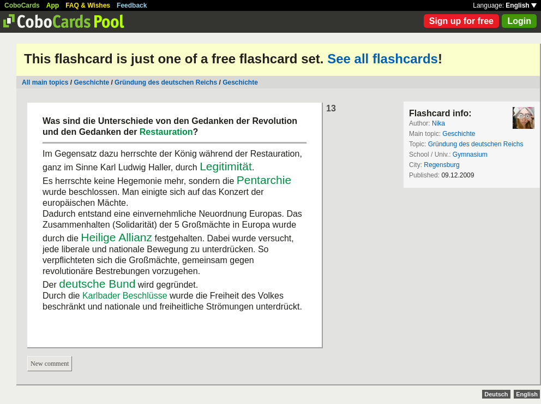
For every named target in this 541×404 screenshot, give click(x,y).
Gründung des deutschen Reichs (166, 82)
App (52, 5)
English (521, 5)
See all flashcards (382, 58)
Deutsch (496, 394)
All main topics (45, 82)
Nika (438, 123)
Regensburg (441, 165)
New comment (50, 363)
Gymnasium (470, 154)
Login (519, 21)
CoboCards (22, 5)
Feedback (132, 5)
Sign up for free (461, 21)
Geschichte (91, 82)
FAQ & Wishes (87, 5)
